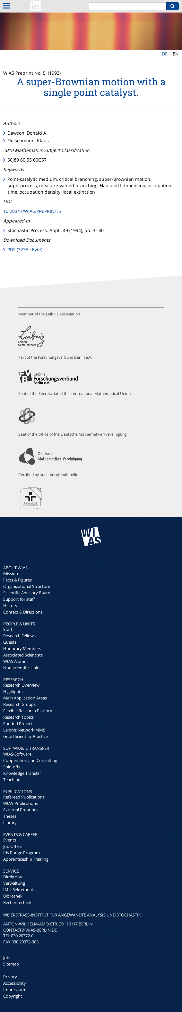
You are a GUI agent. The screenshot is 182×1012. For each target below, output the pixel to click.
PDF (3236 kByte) (24, 250)
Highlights (12, 691)
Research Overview (21, 685)
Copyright (12, 996)
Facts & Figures (17, 580)
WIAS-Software (17, 754)
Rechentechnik (17, 902)
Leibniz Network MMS (24, 730)
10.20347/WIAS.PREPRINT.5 (32, 211)
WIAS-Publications (20, 803)
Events (9, 840)
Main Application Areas (25, 698)
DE (165, 54)
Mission (10, 573)
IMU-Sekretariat (18, 889)
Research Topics (18, 717)
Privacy (10, 977)
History (10, 605)
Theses (9, 816)
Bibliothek (12, 896)
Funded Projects (18, 723)
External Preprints (20, 810)
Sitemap (11, 964)
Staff (7, 629)
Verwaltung (14, 883)
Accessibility (14, 983)
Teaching (11, 779)
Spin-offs (11, 767)
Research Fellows (19, 636)
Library (10, 822)
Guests (9, 642)
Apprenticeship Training (25, 859)
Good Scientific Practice (25, 736)
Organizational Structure (26, 586)
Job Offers (12, 846)
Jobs (7, 957)
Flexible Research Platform (28, 711)
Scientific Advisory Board (26, 593)
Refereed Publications (24, 797)
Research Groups (19, 704)
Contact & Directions (22, 612)
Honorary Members (22, 648)
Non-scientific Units (21, 668)
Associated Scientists (23, 655)
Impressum (14, 989)
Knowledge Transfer (22, 773)
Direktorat (13, 877)
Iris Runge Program (21, 853)
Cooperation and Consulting (30, 760)
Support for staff (19, 599)
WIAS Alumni (15, 661)
